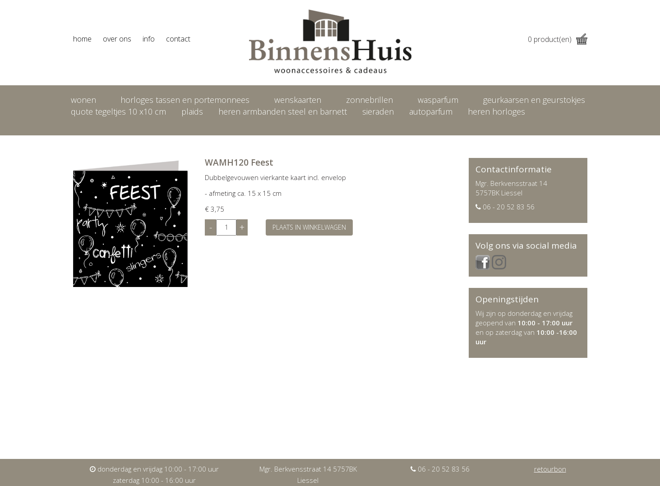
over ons (117, 39)
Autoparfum (430, 111)
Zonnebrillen (369, 99)
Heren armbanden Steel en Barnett (282, 111)
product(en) (557, 39)
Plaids (192, 111)
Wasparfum (438, 99)
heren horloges (496, 111)
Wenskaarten (297, 99)
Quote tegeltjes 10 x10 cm (118, 111)
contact (178, 39)
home (82, 39)
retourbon (550, 468)
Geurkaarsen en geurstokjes (534, 99)
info (149, 39)
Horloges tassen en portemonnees (184, 99)
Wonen (83, 99)
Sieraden (378, 111)
